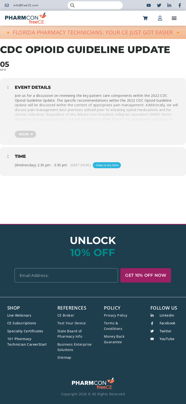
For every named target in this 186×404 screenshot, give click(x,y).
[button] (174, 18)
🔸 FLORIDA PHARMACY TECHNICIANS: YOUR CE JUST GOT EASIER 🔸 (93, 32)
